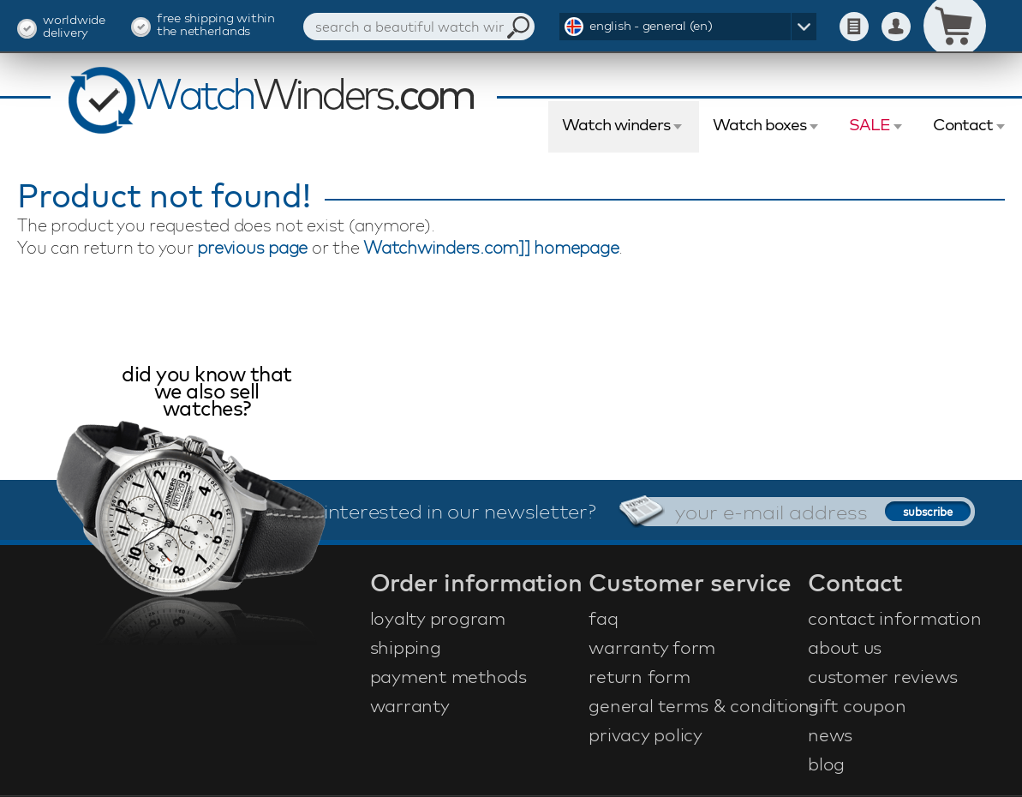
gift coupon (856, 705)
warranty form (652, 647)
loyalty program (437, 618)
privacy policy (645, 734)
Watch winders (616, 124)
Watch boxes (759, 124)
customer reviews (883, 676)
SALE (869, 124)
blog (826, 763)
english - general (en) (651, 25)
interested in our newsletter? (460, 511)
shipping (405, 647)
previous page (252, 247)
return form (639, 676)
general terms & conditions (696, 705)
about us (845, 647)
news (830, 734)
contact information (894, 618)
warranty (410, 705)
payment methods (448, 676)
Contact (963, 124)
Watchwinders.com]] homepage (491, 247)
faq (603, 618)
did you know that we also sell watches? (207, 393)
